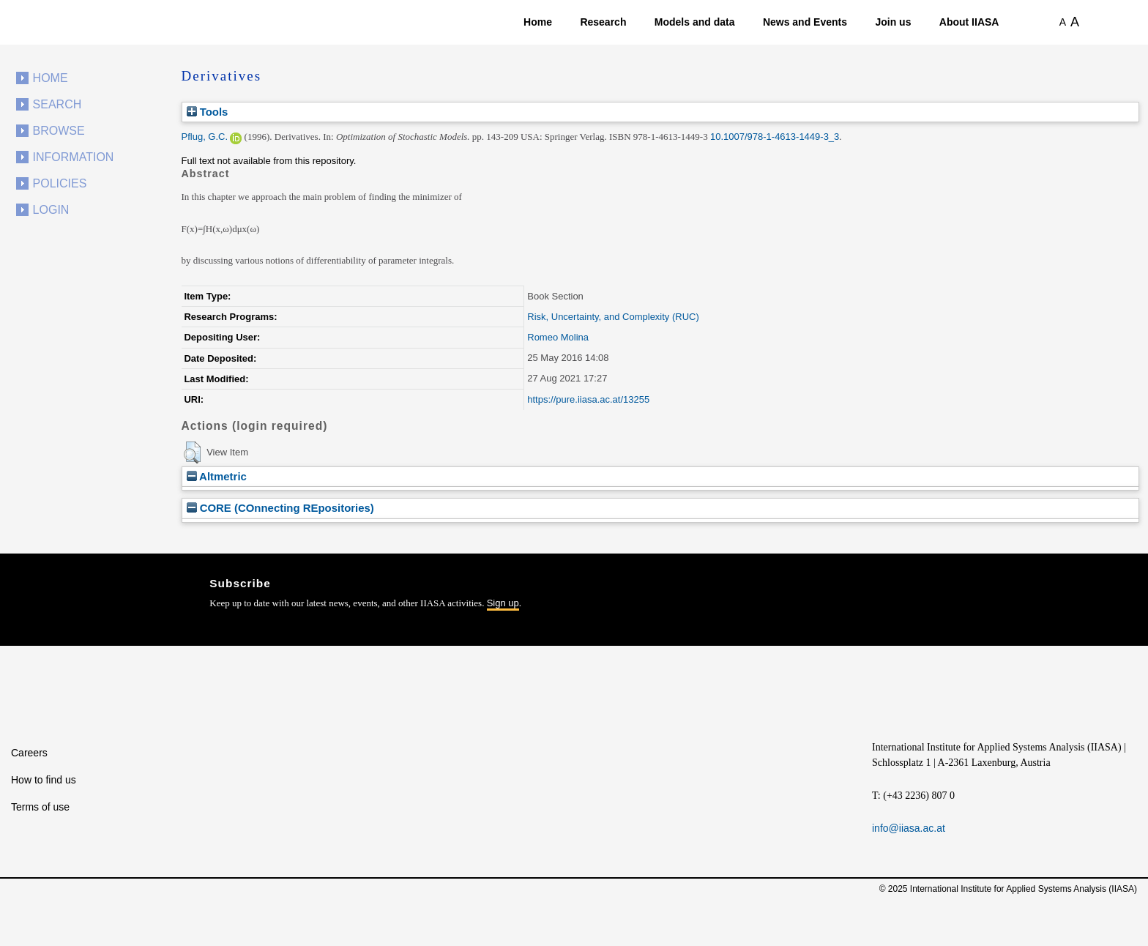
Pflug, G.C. (205, 136)
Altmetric (217, 476)
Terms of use (40, 807)
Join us (893, 22)
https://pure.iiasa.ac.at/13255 (588, 399)
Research (603, 22)
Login (51, 210)
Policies (60, 183)
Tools (207, 111)
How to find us (43, 780)
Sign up (503, 602)
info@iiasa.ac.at (908, 828)
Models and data (695, 22)
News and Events (805, 22)
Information (73, 157)
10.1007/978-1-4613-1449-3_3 (774, 136)
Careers (29, 753)
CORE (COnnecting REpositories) (280, 508)
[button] (192, 452)
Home (537, 22)
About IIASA (969, 22)
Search (57, 104)
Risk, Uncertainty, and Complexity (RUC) (613, 316)
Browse (59, 130)
